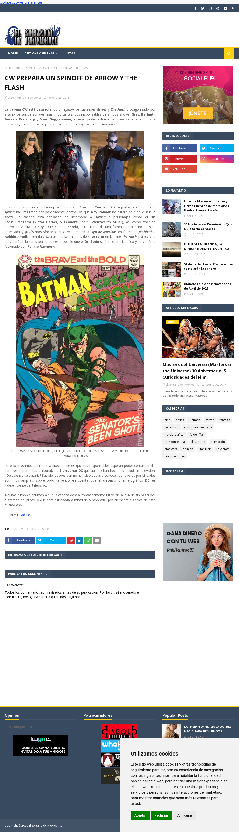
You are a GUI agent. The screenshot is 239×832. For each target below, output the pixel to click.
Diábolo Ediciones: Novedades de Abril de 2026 (207, 286)
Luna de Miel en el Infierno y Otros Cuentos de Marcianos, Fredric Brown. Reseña (207, 205)
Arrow (18, 529)
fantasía (225, 420)
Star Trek (205, 449)
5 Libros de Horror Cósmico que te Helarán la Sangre (208, 266)
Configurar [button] (184, 815)
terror (210, 420)
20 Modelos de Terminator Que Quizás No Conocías (208, 226)
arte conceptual (175, 442)
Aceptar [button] (140, 815)
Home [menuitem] (13, 53)
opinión (188, 449)
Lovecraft (222, 449)
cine (167, 420)
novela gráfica (174, 434)
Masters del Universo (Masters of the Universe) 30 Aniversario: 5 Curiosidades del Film (197, 371)
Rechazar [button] (161, 815)
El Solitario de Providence (25, 98)
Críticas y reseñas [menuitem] (40, 53)
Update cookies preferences (21, 2)
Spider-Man (196, 434)
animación (218, 442)
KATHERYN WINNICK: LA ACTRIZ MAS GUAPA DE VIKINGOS (207, 728)
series (18, 68)
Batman (195, 420)
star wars (171, 449)
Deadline (23, 514)
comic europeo (175, 456)
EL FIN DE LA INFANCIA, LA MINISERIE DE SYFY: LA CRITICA (206, 246)
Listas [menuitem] (70, 53)
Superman (171, 427)
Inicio (8, 68)
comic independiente (198, 427)
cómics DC (32, 529)
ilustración (198, 442)
